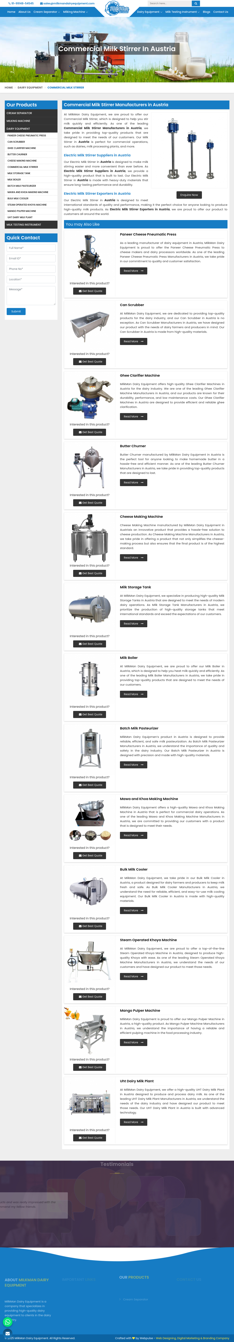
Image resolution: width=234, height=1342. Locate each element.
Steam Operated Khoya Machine (27, 204)
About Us (24, 12)
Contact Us (220, 12)
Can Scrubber (16, 141)
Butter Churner (17, 154)
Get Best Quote (90, 291)
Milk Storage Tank (19, 173)
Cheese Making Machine (22, 160)
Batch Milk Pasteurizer (22, 185)
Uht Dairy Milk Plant (20, 217)
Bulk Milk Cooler (18, 198)
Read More (133, 271)
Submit (16, 311)
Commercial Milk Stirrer (23, 167)
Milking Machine (75, 12)
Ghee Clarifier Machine (22, 148)
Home (11, 12)
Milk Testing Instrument (183, 12)
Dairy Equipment (150, 12)
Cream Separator (47, 12)
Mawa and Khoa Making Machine (28, 192)
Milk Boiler (14, 179)
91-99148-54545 (21, 3)
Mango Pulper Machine (22, 211)
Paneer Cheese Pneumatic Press (27, 135)
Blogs (206, 12)
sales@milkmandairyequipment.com (67, 3)
